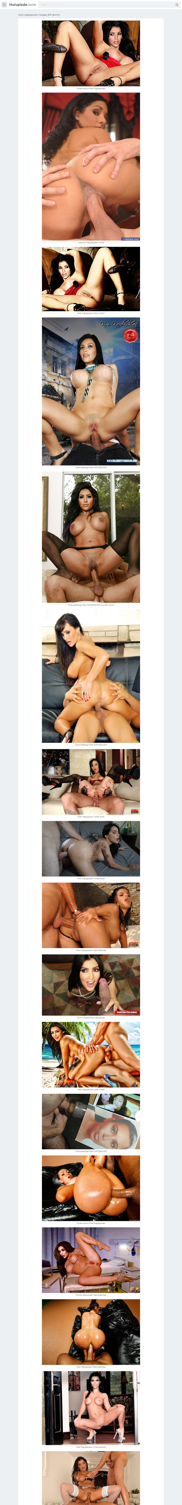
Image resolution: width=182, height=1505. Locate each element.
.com (22, 4)
